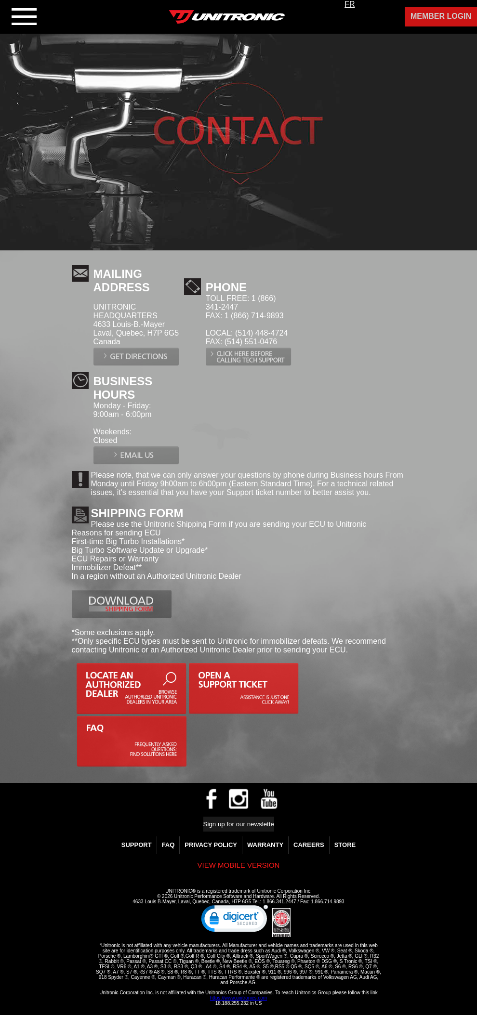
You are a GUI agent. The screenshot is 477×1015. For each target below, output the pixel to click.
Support (136, 844)
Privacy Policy (211, 844)
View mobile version (239, 865)
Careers (308, 844)
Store (345, 844)
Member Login (441, 16)
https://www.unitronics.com (238, 998)
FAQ (168, 844)
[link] (234, 920)
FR (349, 4)
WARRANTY (265, 844)
